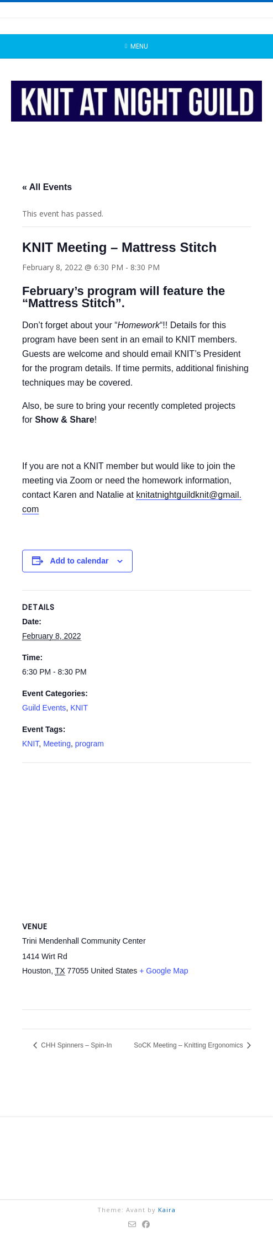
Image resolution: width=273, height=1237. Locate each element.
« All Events (47, 187)
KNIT (79, 707)
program (89, 743)
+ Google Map (163, 970)
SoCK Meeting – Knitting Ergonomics (189, 1045)
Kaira (167, 1210)
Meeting (57, 743)
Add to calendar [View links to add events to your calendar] (79, 560)
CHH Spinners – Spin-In (75, 1045)
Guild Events (44, 707)
